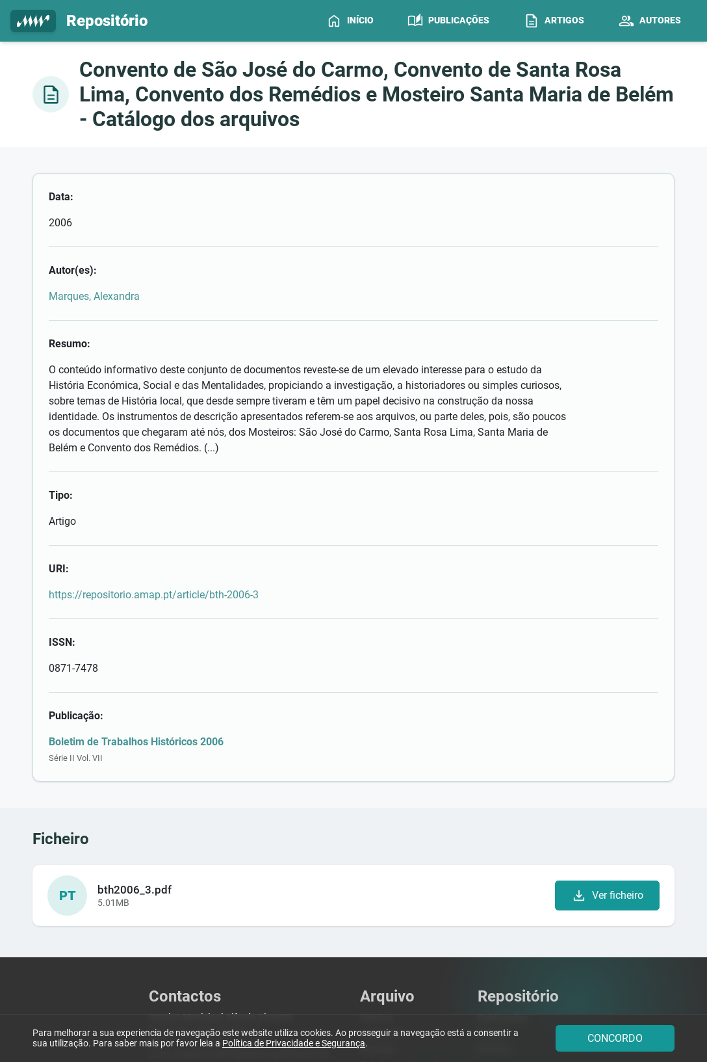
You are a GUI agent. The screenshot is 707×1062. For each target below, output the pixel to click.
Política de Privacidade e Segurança (293, 1044)
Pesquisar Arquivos (400, 897)
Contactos (381, 912)
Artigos (493, 851)
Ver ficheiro (607, 714)
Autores (494, 866)
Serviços (377, 866)
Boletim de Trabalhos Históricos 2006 (239, 559)
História (376, 836)
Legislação (382, 851)
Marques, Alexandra (197, 244)
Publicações (503, 836)
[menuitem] (350, 21)
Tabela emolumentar (403, 882)
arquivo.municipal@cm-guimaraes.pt (252, 872)
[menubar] (509, 21)
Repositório (79, 21)
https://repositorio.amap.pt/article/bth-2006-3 (257, 464)
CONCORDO (615, 1038)
